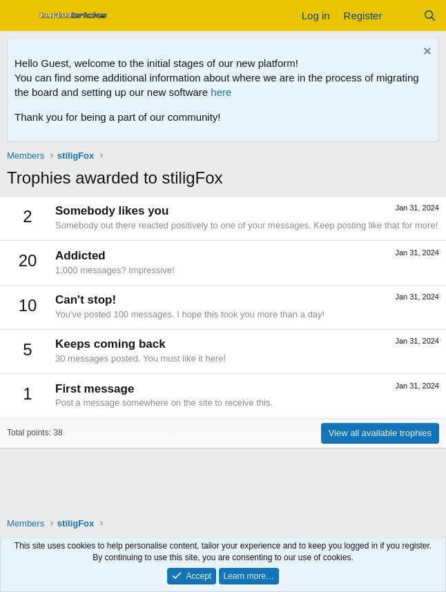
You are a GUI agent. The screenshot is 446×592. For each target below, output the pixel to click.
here (221, 92)
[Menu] (19, 16)
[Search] (429, 15)
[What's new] (402, 15)
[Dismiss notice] (426, 53)
